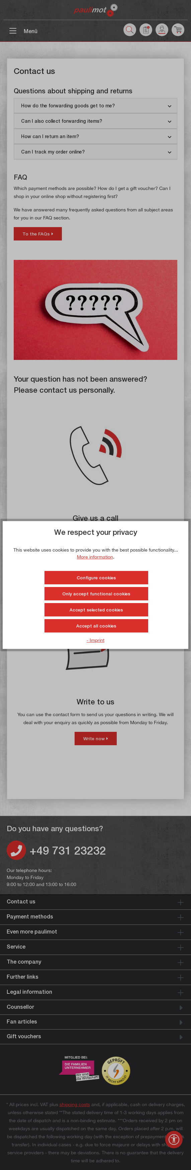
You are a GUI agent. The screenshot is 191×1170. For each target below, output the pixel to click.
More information (95, 557)
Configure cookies (96, 577)
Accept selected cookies (96, 609)
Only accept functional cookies (96, 593)
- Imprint (95, 640)
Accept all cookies (96, 625)
